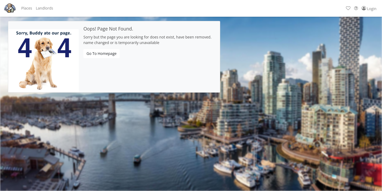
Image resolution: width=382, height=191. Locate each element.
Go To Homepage (101, 53)
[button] (26, 8)
